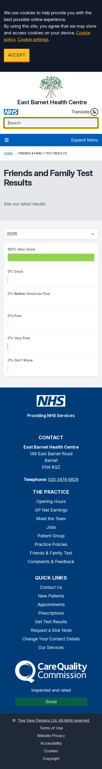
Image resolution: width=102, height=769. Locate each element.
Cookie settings (33, 39)
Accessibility (51, 743)
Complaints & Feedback (51, 561)
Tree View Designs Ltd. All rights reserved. (54, 720)
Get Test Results (51, 621)
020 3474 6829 (63, 479)
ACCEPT (16, 55)
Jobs (51, 527)
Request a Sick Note (51, 630)
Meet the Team (51, 518)
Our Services (51, 647)
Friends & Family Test (51, 552)
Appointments (51, 604)
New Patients (51, 595)
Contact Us (51, 587)
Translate (84, 112)
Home (8, 153)
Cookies (51, 750)
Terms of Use (51, 728)
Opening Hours (51, 501)
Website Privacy (51, 735)
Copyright (51, 758)
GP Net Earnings (51, 510)
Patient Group (51, 535)
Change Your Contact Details (51, 638)
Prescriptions (51, 613)
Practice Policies (51, 544)
